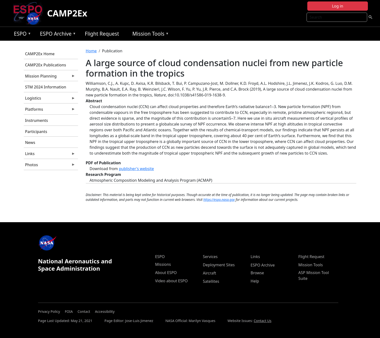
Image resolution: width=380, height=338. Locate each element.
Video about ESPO (171, 280)
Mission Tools (149, 34)
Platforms (49, 110)
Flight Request (102, 33)
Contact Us (262, 320)
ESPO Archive (57, 34)
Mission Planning (49, 77)
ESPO (21, 34)
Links (49, 155)
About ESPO (166, 272)
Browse (257, 272)
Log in (337, 6)
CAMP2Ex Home (40, 53)
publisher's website (136, 168)
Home (91, 51)
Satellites (211, 281)
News (30, 142)
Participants (36, 131)
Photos (49, 166)
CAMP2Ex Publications (45, 65)
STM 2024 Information (45, 87)
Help (255, 281)
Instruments (36, 120)
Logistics (49, 99)
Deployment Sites (219, 264)
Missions (163, 264)
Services (210, 256)
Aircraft (209, 273)
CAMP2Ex (67, 13)
